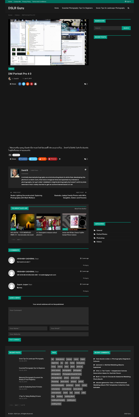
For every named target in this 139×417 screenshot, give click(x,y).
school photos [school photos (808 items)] (66, 389)
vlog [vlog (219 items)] (53, 396)
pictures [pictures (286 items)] (73, 381)
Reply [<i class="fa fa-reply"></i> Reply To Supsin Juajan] (86, 291)
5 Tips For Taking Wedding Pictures (30, 396)
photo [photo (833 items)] (72, 366)
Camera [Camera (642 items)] (69, 359)
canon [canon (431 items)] (76, 359)
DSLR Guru (16, 8)
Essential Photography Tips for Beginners (77, 8)
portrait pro (16, 155)
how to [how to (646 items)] (60, 366)
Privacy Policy (26, 2)
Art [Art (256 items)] (52, 359)
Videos (11, 69)
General (99, 230)
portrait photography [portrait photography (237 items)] (58, 385)
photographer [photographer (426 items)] (67, 370)
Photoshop (100, 238)
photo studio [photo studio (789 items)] (64, 381)
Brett (98, 377)
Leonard (99, 365)
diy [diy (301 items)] (62, 363)
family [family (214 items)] (72, 363)
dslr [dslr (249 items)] (66, 363)
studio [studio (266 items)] (65, 392)
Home (10, 2)
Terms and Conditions (39, 2)
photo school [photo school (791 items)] (75, 377)
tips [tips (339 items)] (71, 392)
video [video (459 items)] (83, 392)
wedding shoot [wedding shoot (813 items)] (56, 404)
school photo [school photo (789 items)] (56, 389)
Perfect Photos (102, 234)
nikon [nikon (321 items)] (66, 366)
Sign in (128, 1)
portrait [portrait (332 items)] (81, 381)
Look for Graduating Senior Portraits (30, 387)
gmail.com (52, 275)
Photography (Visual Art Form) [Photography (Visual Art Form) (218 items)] (72, 374)
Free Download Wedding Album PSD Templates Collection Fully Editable (111, 384)
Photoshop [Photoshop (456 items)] (55, 381)
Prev (13, 239)
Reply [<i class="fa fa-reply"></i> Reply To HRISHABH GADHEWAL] (86, 265)
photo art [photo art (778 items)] (79, 366)
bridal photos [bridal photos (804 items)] (60, 359)
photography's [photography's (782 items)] (56, 374)
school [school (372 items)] (84, 385)
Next (19, 239)
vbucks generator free (104, 382)
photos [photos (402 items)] (66, 377)
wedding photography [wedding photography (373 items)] (58, 400)
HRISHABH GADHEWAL (26, 259)
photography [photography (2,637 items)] (77, 370)
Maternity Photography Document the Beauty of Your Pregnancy (31, 378)
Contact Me (17, 2)
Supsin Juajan (22, 284)
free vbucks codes (103, 359)
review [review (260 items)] (78, 385)
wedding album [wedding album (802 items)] (69, 396)
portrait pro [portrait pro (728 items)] (69, 385)
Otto (97, 371)
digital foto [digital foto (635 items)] (55, 363)
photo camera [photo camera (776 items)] (56, 370)
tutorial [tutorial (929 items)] (77, 392)
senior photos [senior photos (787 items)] (78, 389)
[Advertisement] (112, 129)
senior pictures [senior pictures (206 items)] (56, 392)
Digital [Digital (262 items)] (83, 359)
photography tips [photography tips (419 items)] (57, 377)
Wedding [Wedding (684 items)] (59, 396)
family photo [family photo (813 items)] (80, 363)
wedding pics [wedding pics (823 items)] (71, 400)
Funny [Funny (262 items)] (53, 366)
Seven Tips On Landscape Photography (110, 8)
